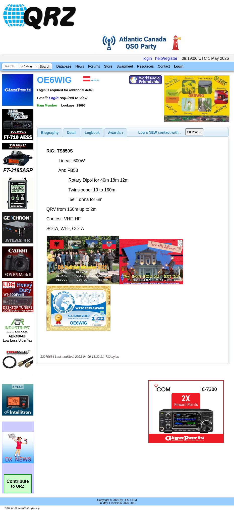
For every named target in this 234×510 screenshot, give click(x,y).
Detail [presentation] (71, 133)
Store (108, 66)
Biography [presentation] (50, 133)
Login (179, 66)
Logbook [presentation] (92, 133)
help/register (166, 58)
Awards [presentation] (115, 133)
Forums (94, 66)
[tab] (50, 132)
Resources (145, 66)
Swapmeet (124, 66)
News (79, 66)
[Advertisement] (93, 411)
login (147, 58)
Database (63, 66)
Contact (164, 66)
